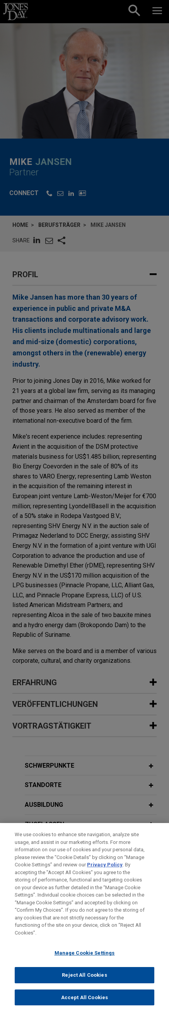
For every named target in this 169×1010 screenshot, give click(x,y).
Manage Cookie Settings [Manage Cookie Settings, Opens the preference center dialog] (85, 959)
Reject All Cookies (84, 981)
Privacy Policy (105, 871)
